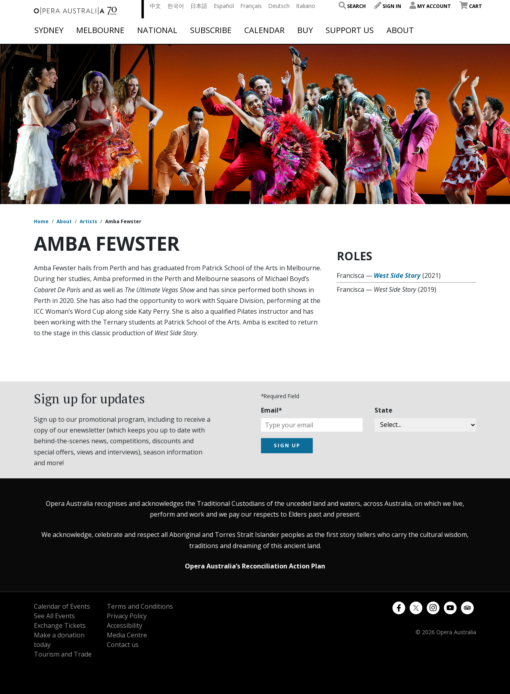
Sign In (387, 6)
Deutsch (279, 6)
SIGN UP (287, 445)
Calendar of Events (62, 606)
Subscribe (210, 30)
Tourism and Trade (63, 654)
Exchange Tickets (60, 625)
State (383, 410)
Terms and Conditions (140, 606)
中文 (155, 6)
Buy (305, 30)
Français (251, 6)
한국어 (175, 6)
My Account (430, 6)
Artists (88, 221)
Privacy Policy (127, 615)
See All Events (54, 615)
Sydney (48, 30)
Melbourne (100, 30)
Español (224, 6)
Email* (271, 410)
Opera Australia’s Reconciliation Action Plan (255, 566)
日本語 (198, 6)
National (157, 30)
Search (352, 6)
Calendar (264, 30)
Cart (470, 6)
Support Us (350, 30)
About (400, 30)
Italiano (305, 6)
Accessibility (124, 625)
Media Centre (127, 635)
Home (41, 221)
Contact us (123, 644)
